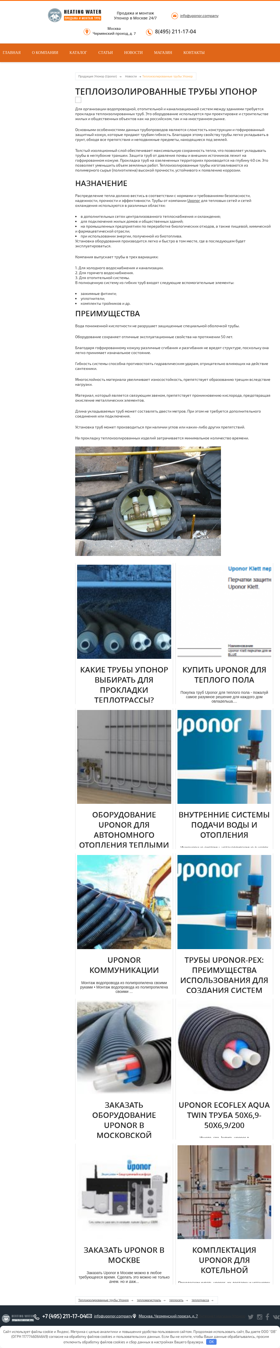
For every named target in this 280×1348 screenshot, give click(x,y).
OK (211, 1342)
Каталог (78, 53)
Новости (133, 53)
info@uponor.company (199, 15)
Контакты (194, 53)
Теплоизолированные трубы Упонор (103, 1300)
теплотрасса (200, 1300)
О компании (45, 53)
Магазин (163, 53)
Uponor (193, 200)
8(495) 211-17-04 (175, 31)
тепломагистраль (149, 1300)
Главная (12, 53)
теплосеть (176, 1300)
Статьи (105, 53)
